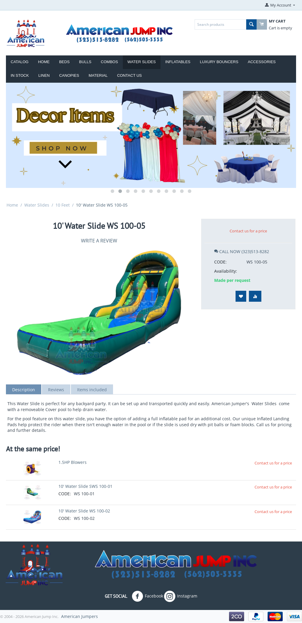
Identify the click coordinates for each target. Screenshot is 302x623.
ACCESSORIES (262, 62)
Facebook (147, 596)
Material (98, 75)
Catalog (19, 62)
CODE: (220, 262)
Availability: (225, 271)
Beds (64, 62)
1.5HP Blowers (72, 462)
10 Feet (62, 205)
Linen (44, 75)
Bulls (85, 62)
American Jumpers (79, 616)
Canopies (69, 75)
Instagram (180, 596)
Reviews (56, 389)
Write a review (99, 240)
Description (23, 389)
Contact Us (129, 75)
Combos (109, 62)
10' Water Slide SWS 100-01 (85, 486)
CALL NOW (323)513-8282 (241, 251)
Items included (92, 389)
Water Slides (142, 62)
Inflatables (177, 62)
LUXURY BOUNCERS (219, 62)
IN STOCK (20, 75)
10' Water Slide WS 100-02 (84, 511)
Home (44, 62)
